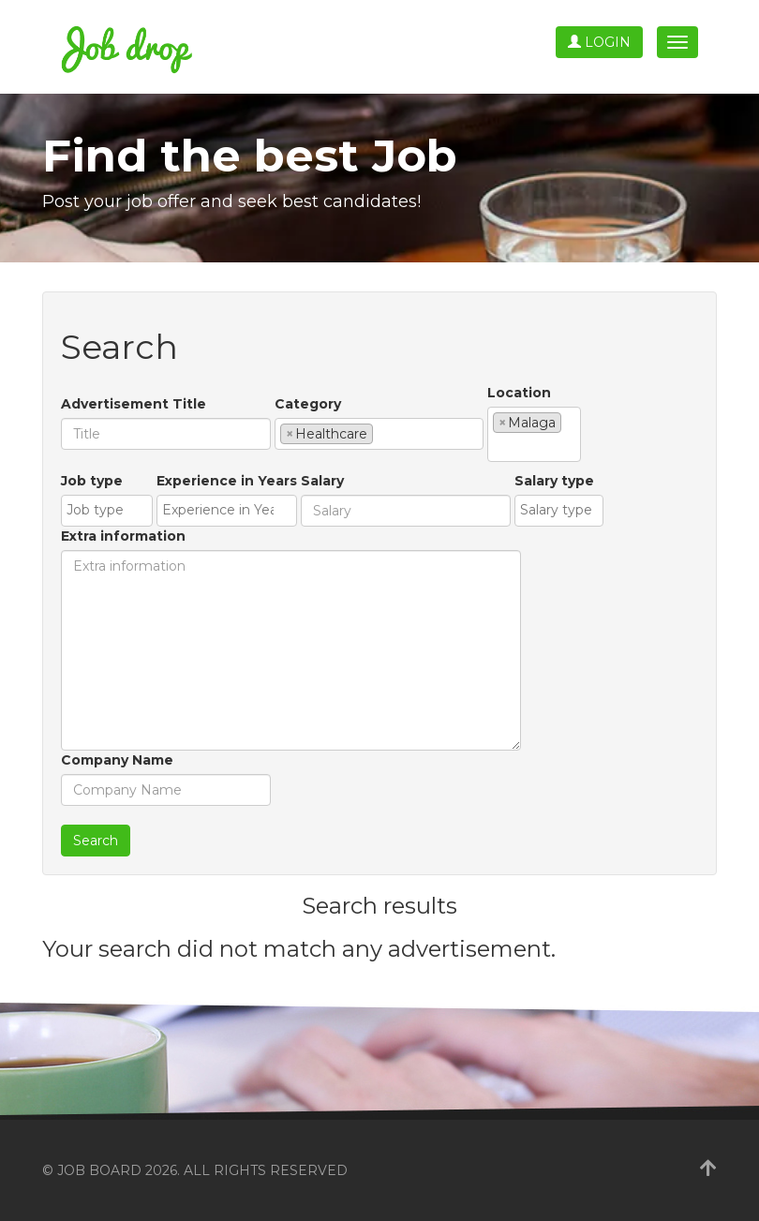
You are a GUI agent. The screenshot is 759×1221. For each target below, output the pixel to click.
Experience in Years (226, 480)
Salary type (554, 480)
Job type (92, 480)
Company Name (117, 760)
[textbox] (383, 433)
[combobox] (379, 434)
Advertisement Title (133, 403)
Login (599, 42)
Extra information (123, 536)
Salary (322, 480)
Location (519, 392)
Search (95, 840)
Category (308, 403)
